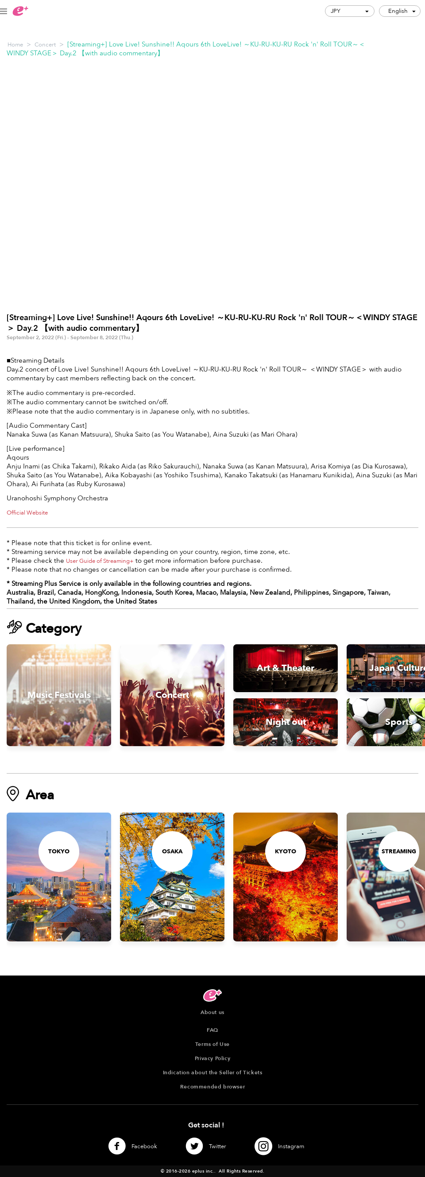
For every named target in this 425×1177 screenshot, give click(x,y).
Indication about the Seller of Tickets (213, 1072)
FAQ (212, 1030)
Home (15, 45)
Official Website (27, 513)
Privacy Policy (212, 1058)
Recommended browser (212, 1086)
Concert (45, 45)
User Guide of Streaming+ (100, 561)
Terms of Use (212, 1044)
